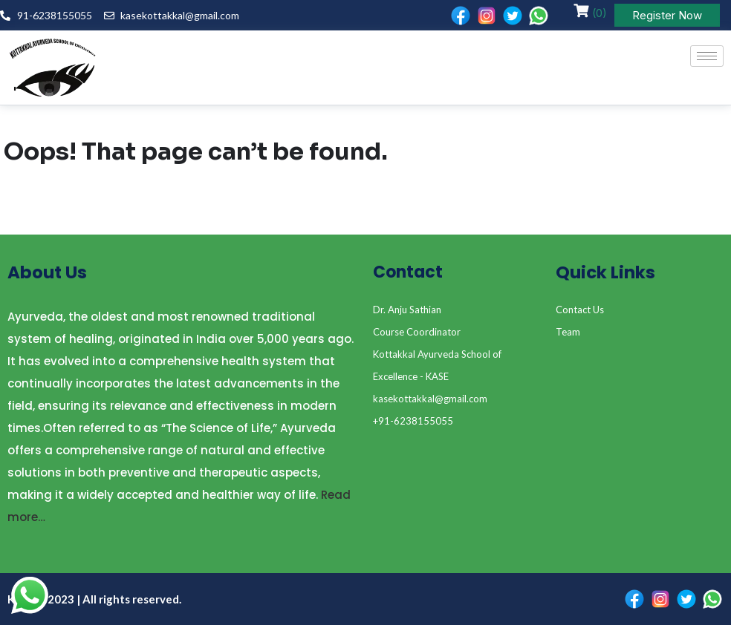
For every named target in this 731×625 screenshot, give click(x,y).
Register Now (667, 15)
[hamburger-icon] (707, 56)
